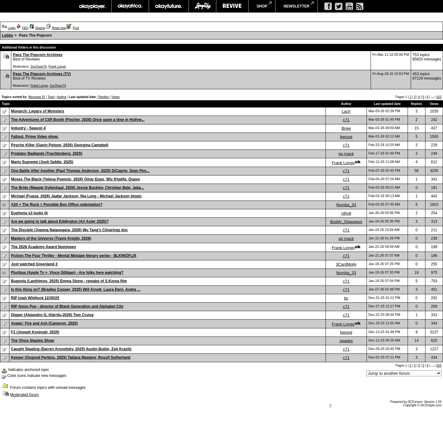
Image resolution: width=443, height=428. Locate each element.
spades (346, 340)
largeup (202, 6)
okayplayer (92, 6)
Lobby (7, 35)
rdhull (346, 213)
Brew (346, 128)
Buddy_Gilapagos (346, 221)
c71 (346, 119)
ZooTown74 (38, 66)
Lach (346, 111)
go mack (346, 153)
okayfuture (168, 6)
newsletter (297, 6)
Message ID (36, 97)
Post (76, 28)
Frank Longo (57, 66)
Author (61, 97)
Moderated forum (24, 395)
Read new (59, 28)
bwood (346, 136)
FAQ (25, 28)
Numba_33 (346, 204)
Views (116, 97)
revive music (232, 6)
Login (11, 28)
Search (40, 28)
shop (262, 6)
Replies (103, 97)
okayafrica (130, 6)
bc (346, 298)
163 (438, 97)
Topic (51, 97)
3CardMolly (346, 264)
